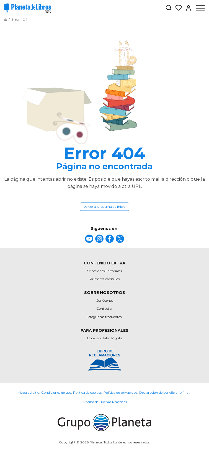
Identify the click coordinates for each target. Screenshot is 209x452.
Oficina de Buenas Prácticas (104, 402)
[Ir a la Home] (5, 19)
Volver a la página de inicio (104, 206)
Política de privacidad (120, 392)
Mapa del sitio (28, 392)
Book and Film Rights (104, 338)
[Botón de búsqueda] (168, 8)
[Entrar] (187, 8)
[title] (89, 239)
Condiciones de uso (56, 392)
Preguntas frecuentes (104, 317)
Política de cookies (87, 392)
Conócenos (104, 300)
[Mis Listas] (177, 8)
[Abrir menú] (200, 8)
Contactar (104, 308)
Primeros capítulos (105, 279)
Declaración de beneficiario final (164, 392)
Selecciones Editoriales (104, 271)
